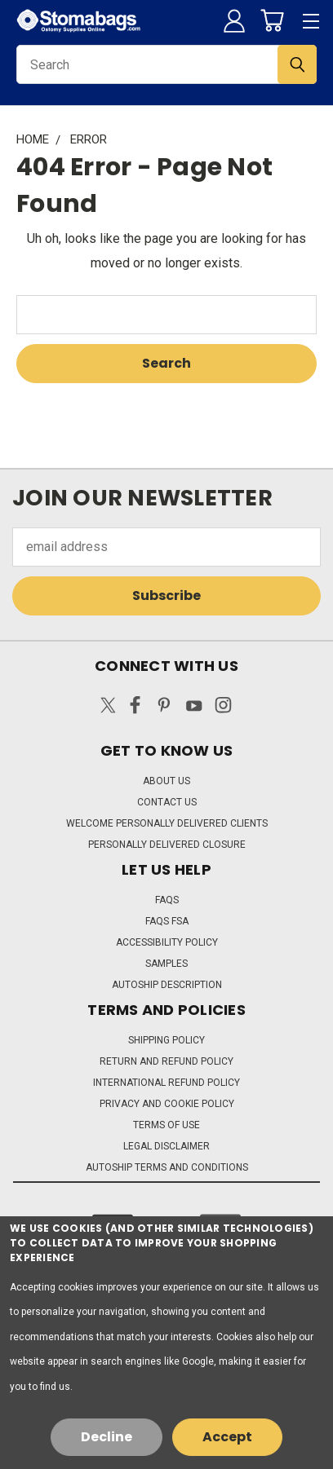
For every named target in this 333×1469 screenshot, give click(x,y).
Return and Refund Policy (166, 1061)
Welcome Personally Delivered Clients (167, 823)
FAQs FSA (167, 921)
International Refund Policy (166, 1082)
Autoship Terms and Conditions (167, 1167)
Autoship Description (167, 984)
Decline (106, 1436)
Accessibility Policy (167, 942)
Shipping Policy (166, 1040)
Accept (227, 1436)
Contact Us (167, 802)
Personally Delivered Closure (167, 844)
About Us (166, 781)
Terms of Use (166, 1125)
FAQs (167, 900)
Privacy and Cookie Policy (167, 1103)
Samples (166, 963)
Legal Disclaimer (166, 1146)
